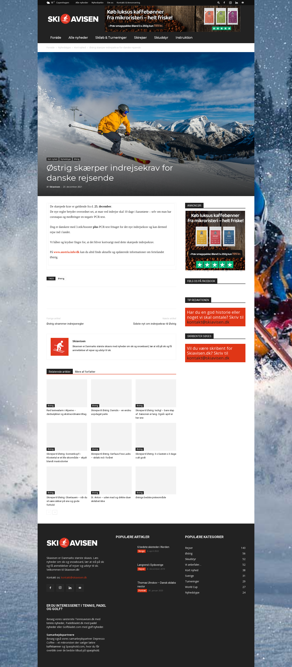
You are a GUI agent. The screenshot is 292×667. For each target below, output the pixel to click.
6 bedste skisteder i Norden (153, 547)
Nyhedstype (64, 47)
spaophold (92, 650)
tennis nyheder (55, 623)
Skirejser (140, 37)
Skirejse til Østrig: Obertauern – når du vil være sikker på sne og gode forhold (67, 501)
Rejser (142, 569)
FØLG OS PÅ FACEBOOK (201, 281)
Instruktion (184, 37)
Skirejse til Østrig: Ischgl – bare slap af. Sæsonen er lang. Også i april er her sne (155, 414)
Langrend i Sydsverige (150, 564)
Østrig (76, 159)
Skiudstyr (161, 37)
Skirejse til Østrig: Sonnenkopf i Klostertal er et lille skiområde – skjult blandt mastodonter (67, 457)
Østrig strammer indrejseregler (65, 323)
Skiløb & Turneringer (111, 37)
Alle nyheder (82, 2)
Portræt (142, 590)
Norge (142, 551)
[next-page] (55, 512)
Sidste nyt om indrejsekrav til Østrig (154, 323)
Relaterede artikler (60, 371)
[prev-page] (49, 512)
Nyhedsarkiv (98, 2)
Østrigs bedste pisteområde (151, 497)
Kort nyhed (80, 47)
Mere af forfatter (85, 371)
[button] (218, 2)
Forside (55, 37)
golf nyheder (95, 627)
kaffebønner (54, 646)
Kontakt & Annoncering (128, 2)
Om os (110, 2)
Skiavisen (55, 186)
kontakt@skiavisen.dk (208, 322)
